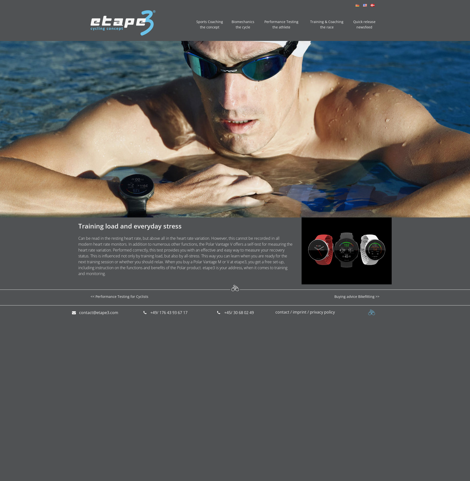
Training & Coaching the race (326, 24)
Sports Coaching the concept (209, 24)
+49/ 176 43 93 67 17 (169, 312)
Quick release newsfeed (364, 24)
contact (282, 312)
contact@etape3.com (98, 312)
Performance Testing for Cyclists (121, 296)
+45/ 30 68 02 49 (239, 312)
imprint (299, 312)
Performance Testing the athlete (281, 24)
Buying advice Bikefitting (354, 296)
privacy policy (322, 312)
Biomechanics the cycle (243, 24)
